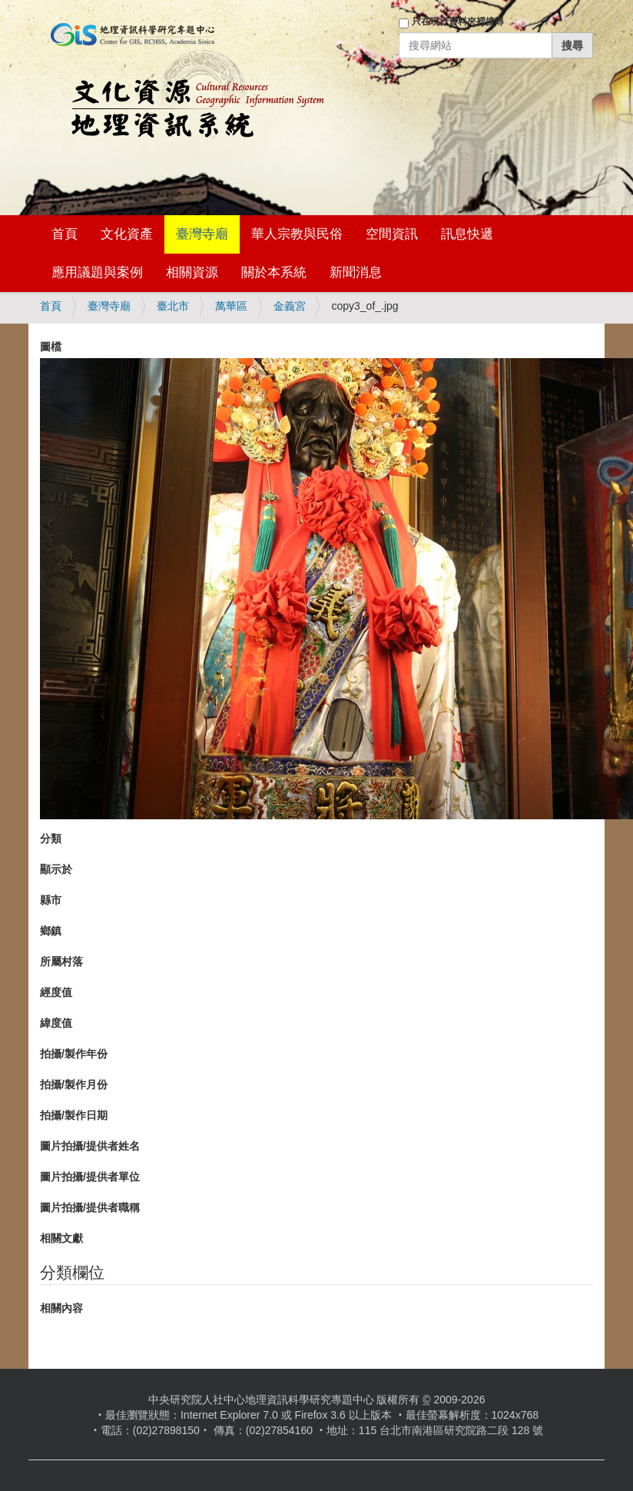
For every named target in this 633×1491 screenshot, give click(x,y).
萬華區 (231, 306)
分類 (50, 838)
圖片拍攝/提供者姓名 (90, 1146)
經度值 (56, 992)
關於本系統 (274, 272)
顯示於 (56, 869)
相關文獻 (61, 1238)
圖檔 (50, 346)
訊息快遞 (467, 234)
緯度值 (56, 1023)
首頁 (64, 234)
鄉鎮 (50, 931)
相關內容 (61, 1308)
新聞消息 (356, 272)
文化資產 (127, 234)
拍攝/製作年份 (74, 1054)
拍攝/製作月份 (74, 1084)
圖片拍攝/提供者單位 (90, 1177)
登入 (377, 67)
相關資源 (192, 272)
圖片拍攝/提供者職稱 (90, 1207)
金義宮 (289, 306)
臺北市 (173, 306)
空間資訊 (392, 234)
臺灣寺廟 (202, 234)
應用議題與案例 (97, 272)
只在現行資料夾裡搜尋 (458, 21)
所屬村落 (61, 961)
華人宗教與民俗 (297, 234)
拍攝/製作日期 (74, 1115)
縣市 (50, 900)
